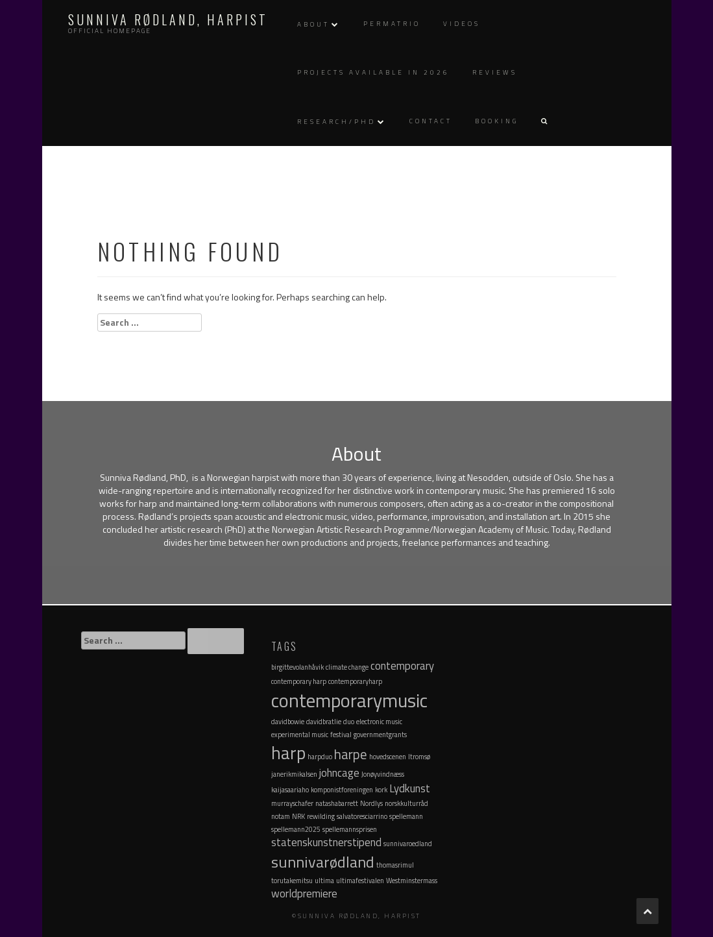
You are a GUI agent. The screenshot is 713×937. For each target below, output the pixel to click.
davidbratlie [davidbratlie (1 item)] (323, 721)
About (313, 24)
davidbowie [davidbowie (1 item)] (287, 721)
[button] (544, 121)
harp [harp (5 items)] (288, 752)
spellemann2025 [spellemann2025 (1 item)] (295, 829)
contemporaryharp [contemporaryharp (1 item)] (355, 681)
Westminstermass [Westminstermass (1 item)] (411, 880)
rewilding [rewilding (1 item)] (321, 816)
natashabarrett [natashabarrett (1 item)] (336, 803)
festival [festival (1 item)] (341, 734)
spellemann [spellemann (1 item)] (406, 816)
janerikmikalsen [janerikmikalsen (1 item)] (294, 774)
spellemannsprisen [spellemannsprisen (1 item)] (349, 829)
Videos (461, 24)
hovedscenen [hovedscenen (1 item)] (387, 756)
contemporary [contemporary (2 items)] (402, 665)
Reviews (494, 72)
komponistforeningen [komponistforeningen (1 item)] (342, 790)
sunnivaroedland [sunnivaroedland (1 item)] (407, 843)
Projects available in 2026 (373, 72)
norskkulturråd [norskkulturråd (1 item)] (406, 803)
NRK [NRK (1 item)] (298, 816)
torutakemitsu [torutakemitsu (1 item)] (292, 880)
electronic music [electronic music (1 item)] (379, 721)
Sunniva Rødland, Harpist (168, 19)
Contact (430, 121)
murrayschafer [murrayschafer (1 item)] (292, 803)
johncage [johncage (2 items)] (339, 772)
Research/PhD (336, 122)
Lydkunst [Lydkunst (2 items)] (409, 788)
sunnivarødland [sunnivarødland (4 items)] (322, 861)
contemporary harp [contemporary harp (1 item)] (298, 681)
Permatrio (391, 24)
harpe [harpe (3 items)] (350, 754)
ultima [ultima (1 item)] (324, 880)
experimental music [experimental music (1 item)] (299, 734)
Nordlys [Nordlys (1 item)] (371, 803)
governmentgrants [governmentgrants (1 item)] (380, 734)
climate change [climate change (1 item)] (347, 667)
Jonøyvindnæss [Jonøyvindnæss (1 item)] (382, 774)
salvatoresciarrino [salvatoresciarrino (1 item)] (362, 816)
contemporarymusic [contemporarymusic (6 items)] (349, 700)
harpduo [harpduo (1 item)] (320, 756)
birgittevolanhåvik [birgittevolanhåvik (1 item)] (297, 667)
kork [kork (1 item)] (381, 790)
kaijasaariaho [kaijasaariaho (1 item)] (290, 790)
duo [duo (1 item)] (348, 721)
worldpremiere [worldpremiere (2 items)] (304, 893)
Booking (496, 121)
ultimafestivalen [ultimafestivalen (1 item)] (360, 880)
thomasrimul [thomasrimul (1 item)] (395, 865)
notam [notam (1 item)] (280, 816)
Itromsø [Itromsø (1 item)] (419, 756)
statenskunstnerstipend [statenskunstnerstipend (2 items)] (326, 842)
